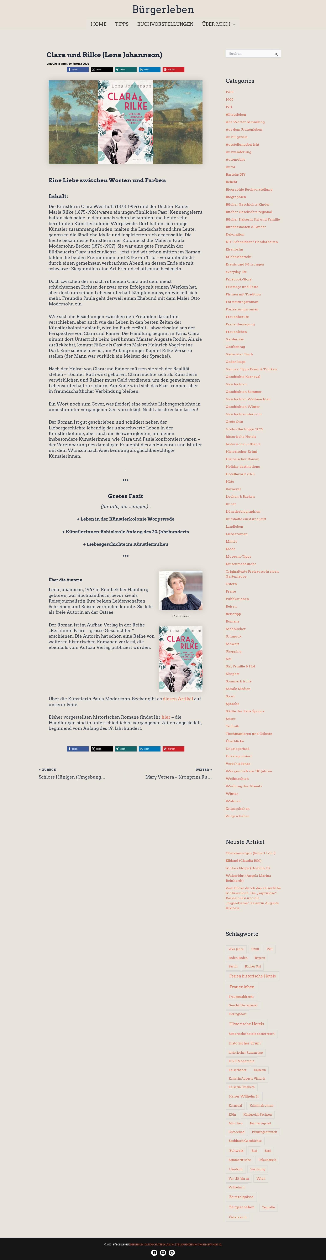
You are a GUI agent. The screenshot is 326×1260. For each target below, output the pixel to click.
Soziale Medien (238, 689)
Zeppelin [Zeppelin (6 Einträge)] (268, 1207)
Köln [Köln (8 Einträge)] (232, 1114)
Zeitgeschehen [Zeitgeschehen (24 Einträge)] (241, 1207)
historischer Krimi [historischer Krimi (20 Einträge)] (245, 1043)
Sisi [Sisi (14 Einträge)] (254, 1151)
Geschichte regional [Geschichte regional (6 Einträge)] (243, 1005)
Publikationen (237, 599)
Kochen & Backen (240, 497)
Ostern (231, 584)
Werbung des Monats (244, 786)
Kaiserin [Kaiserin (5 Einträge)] (260, 1070)
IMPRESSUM (136, 1244)
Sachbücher (236, 629)
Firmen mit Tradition (243, 294)
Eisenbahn (234, 249)
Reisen (231, 606)
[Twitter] (172, 1253)
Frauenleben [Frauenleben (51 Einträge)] (242, 987)
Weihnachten (237, 779)
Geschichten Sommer (244, 392)
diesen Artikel (178, 698)
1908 (229, 92)
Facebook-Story (239, 279)
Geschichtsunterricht (244, 414)
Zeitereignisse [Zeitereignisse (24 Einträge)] (241, 1197)
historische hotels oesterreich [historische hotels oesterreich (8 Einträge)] (252, 1034)
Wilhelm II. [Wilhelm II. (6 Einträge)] (237, 1187)
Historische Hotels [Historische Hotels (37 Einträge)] (246, 1024)
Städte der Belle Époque (245, 711)
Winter (232, 794)
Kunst (231, 504)
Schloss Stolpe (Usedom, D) (248, 868)
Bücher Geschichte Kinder (248, 204)
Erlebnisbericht (239, 257)
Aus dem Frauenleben (244, 129)
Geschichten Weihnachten (248, 399)
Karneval (233, 489)
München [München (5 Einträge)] (236, 1123)
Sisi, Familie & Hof (240, 666)
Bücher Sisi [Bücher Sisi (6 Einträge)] (253, 966)
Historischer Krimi (241, 452)
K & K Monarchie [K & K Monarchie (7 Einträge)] (241, 1061)
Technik (232, 726)
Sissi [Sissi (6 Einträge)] (268, 1151)
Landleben (234, 526)
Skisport (233, 674)
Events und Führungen (245, 264)
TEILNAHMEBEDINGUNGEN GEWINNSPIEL (199, 1244)
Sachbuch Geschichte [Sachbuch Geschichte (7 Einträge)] (245, 1141)
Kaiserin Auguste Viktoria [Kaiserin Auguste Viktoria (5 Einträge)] (247, 1078)
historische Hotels (241, 437)
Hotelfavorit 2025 (240, 474)
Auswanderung (238, 152)
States (231, 719)
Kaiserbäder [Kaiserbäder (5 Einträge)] (238, 1070)
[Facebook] (154, 1253)
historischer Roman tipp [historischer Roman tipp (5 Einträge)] (246, 1052)
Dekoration (235, 234)
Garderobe (235, 339)
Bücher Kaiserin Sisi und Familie (253, 219)
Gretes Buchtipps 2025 (244, 429)
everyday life (236, 272)
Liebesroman (237, 534)
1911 (229, 107)
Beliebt (231, 182)
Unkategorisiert (239, 756)
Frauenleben (236, 332)
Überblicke (235, 741)
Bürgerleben (163, 9)
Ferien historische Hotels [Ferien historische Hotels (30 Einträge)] (252, 976)
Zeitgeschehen (238, 809)
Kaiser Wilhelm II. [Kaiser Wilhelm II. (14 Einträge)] (244, 1096)
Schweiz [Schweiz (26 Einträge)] (236, 1150)
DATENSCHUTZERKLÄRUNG (160, 1244)
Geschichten (236, 384)
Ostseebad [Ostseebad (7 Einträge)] (236, 1132)
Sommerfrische (239, 681)
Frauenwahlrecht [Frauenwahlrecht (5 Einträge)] (241, 996)
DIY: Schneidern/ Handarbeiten (252, 242)
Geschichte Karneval (243, 377)
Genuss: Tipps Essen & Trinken (251, 369)
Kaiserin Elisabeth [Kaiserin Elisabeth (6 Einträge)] (242, 1087)
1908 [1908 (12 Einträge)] (255, 949)
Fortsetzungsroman (242, 302)
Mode (230, 549)
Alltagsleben (236, 115)
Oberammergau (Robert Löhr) (250, 853)
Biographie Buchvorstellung (249, 189)
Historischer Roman (242, 459)
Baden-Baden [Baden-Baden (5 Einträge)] (238, 958)
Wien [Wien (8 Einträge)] (261, 1179)
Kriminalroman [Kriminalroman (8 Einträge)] (261, 1105)
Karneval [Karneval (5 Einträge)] (235, 1105)
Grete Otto (234, 422)
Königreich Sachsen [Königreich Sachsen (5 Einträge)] (257, 1114)
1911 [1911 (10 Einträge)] (270, 949)
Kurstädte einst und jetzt (246, 519)
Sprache (232, 704)
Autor (231, 167)
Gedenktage (236, 362)
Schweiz (232, 644)
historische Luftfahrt (243, 444)
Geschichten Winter (243, 407)
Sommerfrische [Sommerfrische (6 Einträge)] (240, 1160)
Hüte (230, 482)
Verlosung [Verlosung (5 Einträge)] (257, 1169)
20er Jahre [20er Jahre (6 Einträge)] (236, 949)
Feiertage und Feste (242, 287)
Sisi (228, 659)
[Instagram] (163, 1253)
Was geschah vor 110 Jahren (249, 771)
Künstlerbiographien (243, 511)
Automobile (235, 159)
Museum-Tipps (238, 556)
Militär (231, 541)
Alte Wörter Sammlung (245, 122)
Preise (231, 591)
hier (166, 717)
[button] (219, 24)
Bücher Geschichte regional (249, 212)
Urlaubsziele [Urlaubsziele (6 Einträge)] (267, 1160)
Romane (233, 621)
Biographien (236, 197)
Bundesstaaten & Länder (246, 227)
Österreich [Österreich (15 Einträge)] (238, 1217)
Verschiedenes (238, 764)
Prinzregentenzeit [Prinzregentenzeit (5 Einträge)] (264, 1132)
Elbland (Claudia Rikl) (244, 861)
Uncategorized (237, 749)
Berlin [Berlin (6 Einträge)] (233, 966)
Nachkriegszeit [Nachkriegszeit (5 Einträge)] (260, 1123)
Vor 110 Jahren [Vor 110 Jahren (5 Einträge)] (239, 1178)
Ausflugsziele (237, 137)
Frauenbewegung (240, 324)
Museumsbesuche (241, 564)
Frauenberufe (237, 317)
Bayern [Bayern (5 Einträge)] (260, 958)
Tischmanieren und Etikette (249, 734)
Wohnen (233, 801)
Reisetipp (233, 614)
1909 (229, 100)
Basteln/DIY (236, 174)
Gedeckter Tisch (239, 354)
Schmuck (233, 636)
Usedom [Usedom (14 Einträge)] (236, 1169)
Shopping (233, 651)
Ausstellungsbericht (242, 144)
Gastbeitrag (235, 347)
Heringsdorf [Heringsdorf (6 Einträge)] (237, 1014)
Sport (230, 696)
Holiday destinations (243, 467)
